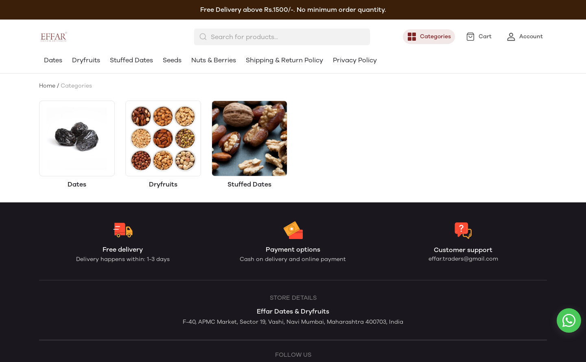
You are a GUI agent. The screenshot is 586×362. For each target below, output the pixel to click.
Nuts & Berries (213, 60)
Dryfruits (86, 60)
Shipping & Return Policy (284, 60)
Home (47, 85)
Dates (53, 60)
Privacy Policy (355, 60)
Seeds (172, 60)
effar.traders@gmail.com (463, 258)
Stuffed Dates (131, 60)
